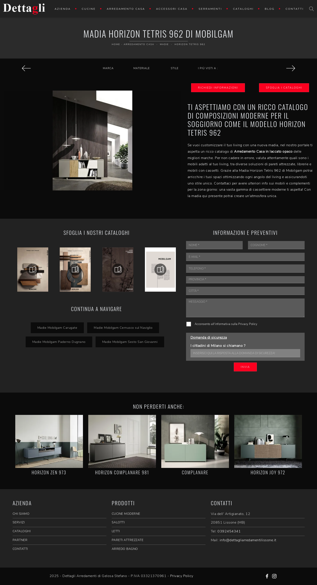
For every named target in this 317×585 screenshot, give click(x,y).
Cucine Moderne (126, 514)
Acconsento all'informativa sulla (226, 324)
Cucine (89, 8)
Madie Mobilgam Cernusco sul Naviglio (123, 327)
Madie (164, 44)
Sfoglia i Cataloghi (284, 87)
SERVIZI (19, 522)
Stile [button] (175, 68)
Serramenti (210, 8)
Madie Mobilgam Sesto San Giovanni (130, 342)
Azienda (63, 8)
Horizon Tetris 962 (190, 44)
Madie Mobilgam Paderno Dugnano (59, 342)
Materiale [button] (141, 68)
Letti (116, 531)
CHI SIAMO (21, 514)
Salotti (118, 522)
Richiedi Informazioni (218, 87)
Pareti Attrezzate (128, 540)
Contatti (295, 8)
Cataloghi (243, 8)
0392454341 (229, 531)
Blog (270, 8)
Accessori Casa (172, 8)
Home (116, 44)
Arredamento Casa (126, 8)
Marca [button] (108, 68)
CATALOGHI (22, 531)
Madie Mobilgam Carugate (57, 327)
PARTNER (20, 540)
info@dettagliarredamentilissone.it (248, 540)
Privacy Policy (247, 324)
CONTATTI (20, 549)
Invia (245, 367)
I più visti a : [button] (208, 68)
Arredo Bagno (125, 549)
